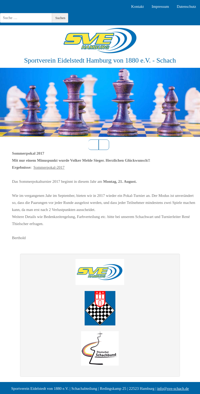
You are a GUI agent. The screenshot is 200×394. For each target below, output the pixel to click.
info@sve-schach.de (173, 388)
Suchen (60, 18)
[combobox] (26, 18)
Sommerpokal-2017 (49, 167)
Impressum (160, 6)
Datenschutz (186, 6)
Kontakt (137, 6)
